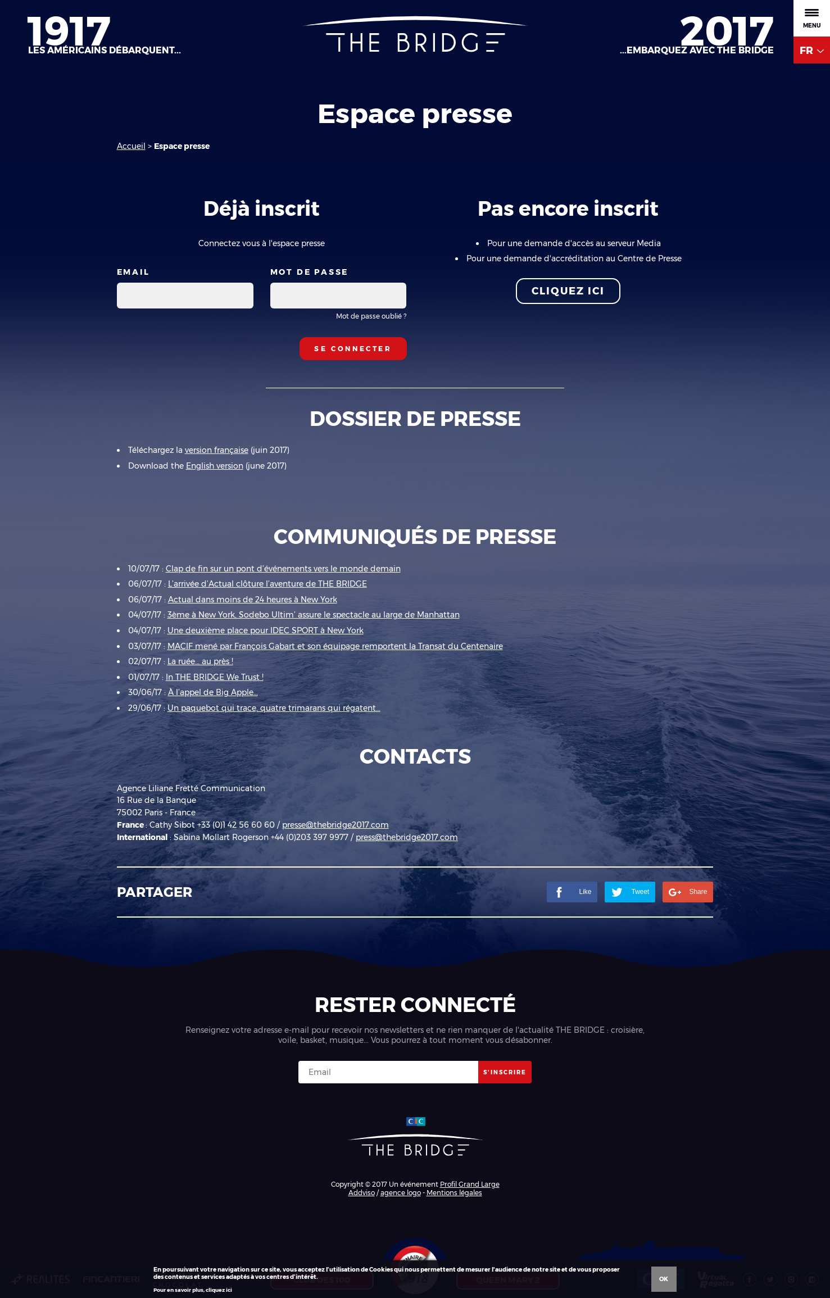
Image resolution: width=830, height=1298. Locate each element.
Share (688, 892)
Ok (663, 1279)
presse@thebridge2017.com (335, 825)
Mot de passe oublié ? (371, 316)
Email (133, 272)
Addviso (361, 1192)
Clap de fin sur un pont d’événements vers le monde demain (283, 569)
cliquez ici (219, 1290)
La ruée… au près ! (200, 661)
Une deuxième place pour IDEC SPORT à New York (265, 630)
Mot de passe (309, 272)
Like (572, 892)
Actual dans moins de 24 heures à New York (252, 599)
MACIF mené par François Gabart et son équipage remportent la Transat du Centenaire (335, 646)
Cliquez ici (568, 291)
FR (812, 50)
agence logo (400, 1192)
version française (216, 450)
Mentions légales (454, 1192)
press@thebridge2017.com (407, 837)
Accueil (131, 146)
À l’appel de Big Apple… (213, 692)
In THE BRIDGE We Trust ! (215, 677)
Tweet (630, 892)
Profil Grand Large (470, 1184)
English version (214, 466)
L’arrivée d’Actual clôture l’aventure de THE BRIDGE (267, 584)
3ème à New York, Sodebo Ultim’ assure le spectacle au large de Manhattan (313, 615)
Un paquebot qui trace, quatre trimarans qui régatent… (273, 708)
